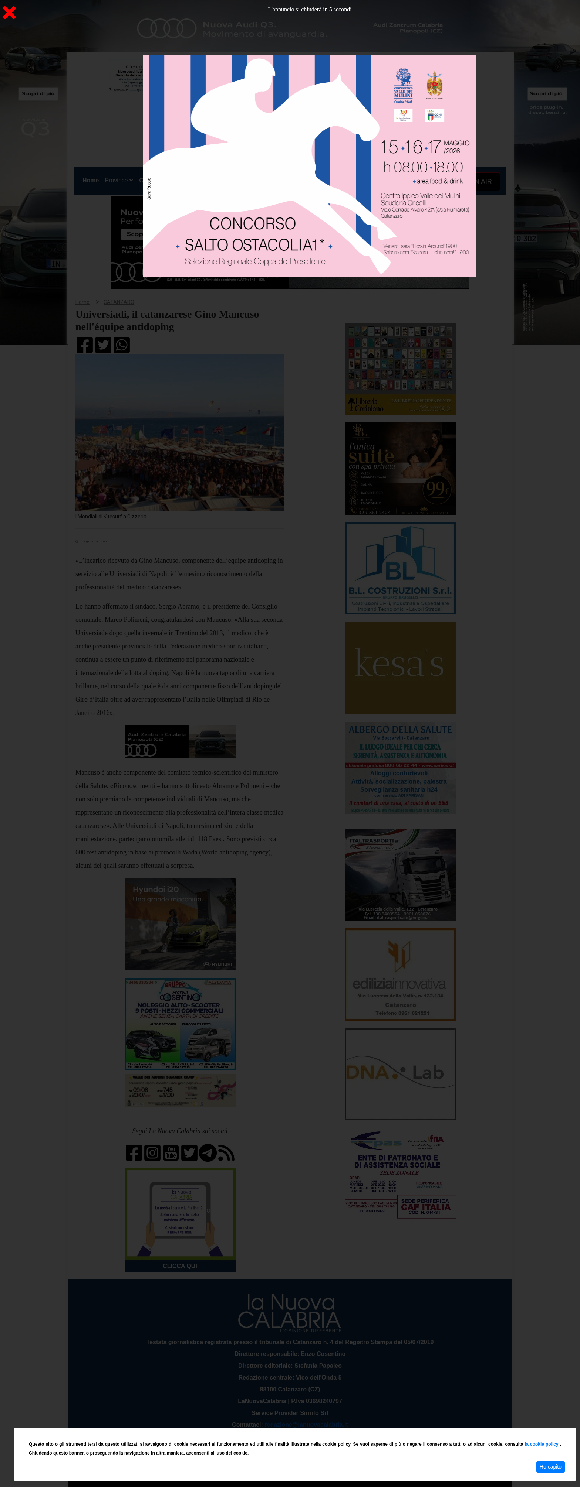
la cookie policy (542, 1444)
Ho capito (551, 1467)
